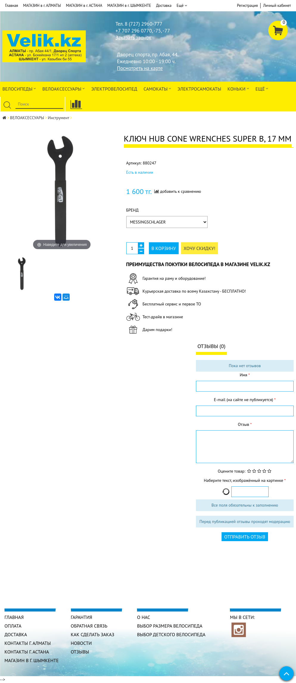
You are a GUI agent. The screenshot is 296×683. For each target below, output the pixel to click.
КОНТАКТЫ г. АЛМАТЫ (27, 643)
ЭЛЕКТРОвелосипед (114, 89)
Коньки (238, 88)
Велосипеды (19, 88)
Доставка (164, 5)
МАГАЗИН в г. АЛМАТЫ (42, 5)
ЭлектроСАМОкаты (199, 89)
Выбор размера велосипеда (169, 626)
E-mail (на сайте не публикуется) (244, 399)
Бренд (132, 210)
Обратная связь (89, 626)
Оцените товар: (231, 471)
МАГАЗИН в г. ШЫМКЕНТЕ (129, 5)
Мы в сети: (242, 617)
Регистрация (247, 5)
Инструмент (58, 117)
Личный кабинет (277, 5)
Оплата (12, 626)
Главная (11, 5)
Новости (81, 643)
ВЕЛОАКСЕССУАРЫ (63, 88)
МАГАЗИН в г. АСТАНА (84, 5)
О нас (143, 617)
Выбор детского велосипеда (171, 634)
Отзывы (80, 652)
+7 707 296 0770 (134, 30)
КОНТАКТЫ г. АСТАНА (26, 652)
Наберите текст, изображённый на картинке (244, 480)
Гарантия (81, 617)
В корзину (164, 248)
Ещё (182, 5)
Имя (244, 375)
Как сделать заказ (93, 634)
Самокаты (157, 88)
